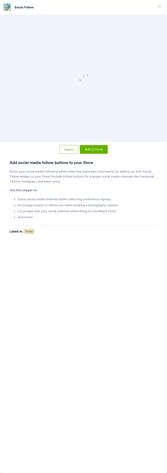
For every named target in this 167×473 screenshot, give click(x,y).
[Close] (159, 6)
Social (29, 231)
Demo (68, 149)
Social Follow (24, 7)
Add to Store (94, 149)
